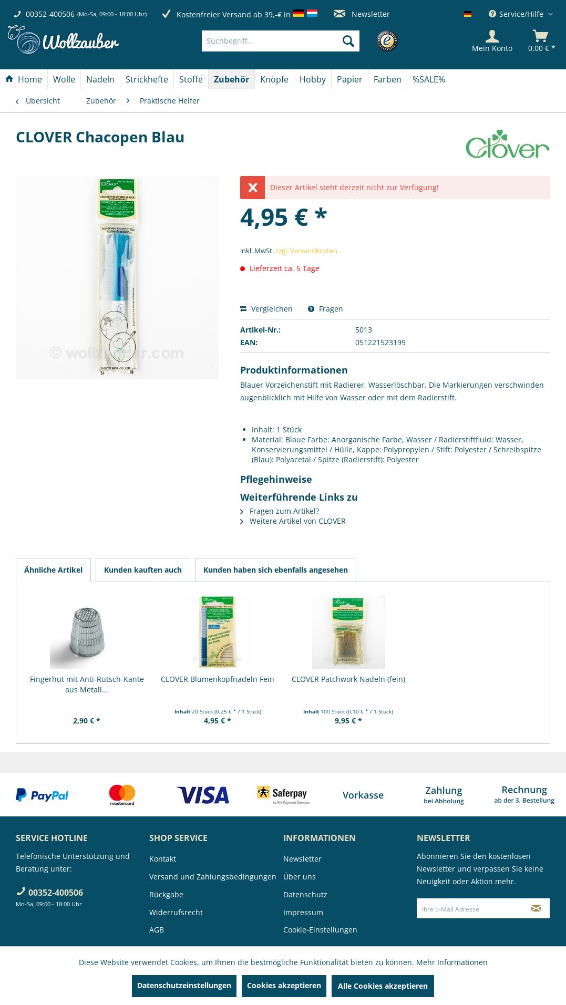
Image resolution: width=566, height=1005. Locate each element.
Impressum (303, 912)
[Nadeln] (100, 79)
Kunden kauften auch (143, 570)
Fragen (325, 309)
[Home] (23, 79)
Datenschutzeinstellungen (184, 985)
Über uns (299, 877)
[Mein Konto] (492, 41)
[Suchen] (348, 40)
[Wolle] (64, 79)
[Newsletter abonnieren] (536, 908)
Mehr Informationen (452, 962)
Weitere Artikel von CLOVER (293, 521)
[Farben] (387, 79)
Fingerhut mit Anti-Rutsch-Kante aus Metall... (87, 684)
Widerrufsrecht (176, 912)
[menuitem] (296, 40)
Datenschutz (305, 894)
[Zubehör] (231, 79)
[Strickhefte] (146, 79)
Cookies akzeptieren (284, 985)
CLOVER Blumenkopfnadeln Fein (217, 679)
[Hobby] (312, 79)
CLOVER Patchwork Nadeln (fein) (348, 679)
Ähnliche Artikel (53, 570)
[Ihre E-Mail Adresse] (470, 908)
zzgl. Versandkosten (306, 250)
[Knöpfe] (274, 79)
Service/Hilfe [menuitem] (517, 14)
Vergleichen (266, 309)
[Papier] (350, 79)
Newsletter (362, 14)
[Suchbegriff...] (280, 40)
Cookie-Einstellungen (320, 930)
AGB (156, 930)
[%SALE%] (428, 79)
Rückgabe (166, 894)
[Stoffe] (191, 79)
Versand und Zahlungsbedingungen (212, 877)
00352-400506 (50, 14)
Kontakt (162, 859)
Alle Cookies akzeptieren (383, 986)
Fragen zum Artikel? (279, 511)
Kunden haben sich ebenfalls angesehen (275, 570)
